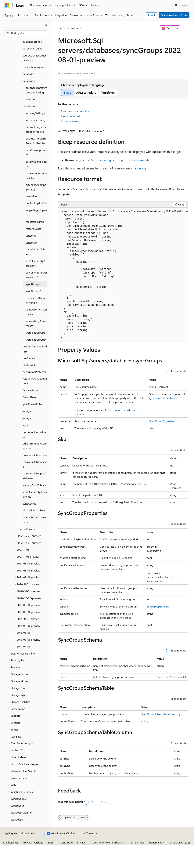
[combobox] (26, 33)
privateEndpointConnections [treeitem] (35, 446)
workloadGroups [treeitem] (35, 332)
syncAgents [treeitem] (29, 503)
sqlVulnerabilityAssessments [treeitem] (36, 263)
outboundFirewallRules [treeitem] (34, 434)
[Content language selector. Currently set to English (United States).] (20, 833)
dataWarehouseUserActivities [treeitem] (36, 175)
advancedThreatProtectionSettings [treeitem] (36, 90)
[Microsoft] (7, 5)
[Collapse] (46, 25)
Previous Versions (33, 842)
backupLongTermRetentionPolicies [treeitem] (36, 129)
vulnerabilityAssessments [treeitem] (36, 312)
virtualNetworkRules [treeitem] (34, 510)
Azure (74, 28)
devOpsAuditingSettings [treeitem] (35, 349)
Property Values (70, 121)
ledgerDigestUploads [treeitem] (36, 212)
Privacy (81, 842)
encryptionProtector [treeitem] (34, 372)
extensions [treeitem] (32, 196)
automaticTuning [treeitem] (32, 48)
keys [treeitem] (25, 425)
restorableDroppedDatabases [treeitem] (34, 476)
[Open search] (176, 5)
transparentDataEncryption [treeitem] (36, 300)
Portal (151, 15)
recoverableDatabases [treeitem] (35, 464)
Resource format (70, 116)
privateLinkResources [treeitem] (35, 455)
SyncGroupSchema (158, 606)
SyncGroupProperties (161, 421)
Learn (62, 28)
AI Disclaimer (10, 842)
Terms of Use (136, 842)
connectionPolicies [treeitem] (33, 67)
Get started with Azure (174, 15)
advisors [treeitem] (30, 99)
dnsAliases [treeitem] (29, 358)
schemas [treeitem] (31, 235)
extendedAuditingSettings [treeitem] (36, 187)
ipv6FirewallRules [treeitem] (32, 404)
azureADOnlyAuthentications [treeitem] (35, 58)
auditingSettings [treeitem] (32, 41)
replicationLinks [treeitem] (35, 221)
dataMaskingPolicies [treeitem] (36, 152)
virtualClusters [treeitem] (28, 529)
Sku (151, 428)
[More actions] (184, 28)
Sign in (185, 5)
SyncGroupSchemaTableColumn (159, 714)
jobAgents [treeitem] (28, 411)
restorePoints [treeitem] (33, 228)
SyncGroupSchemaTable (171, 677)
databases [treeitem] (28, 74)
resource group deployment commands (123, 160)
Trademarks (155, 842)
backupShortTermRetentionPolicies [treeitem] (36, 141)
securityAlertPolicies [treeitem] (36, 252)
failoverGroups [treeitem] (31, 390)
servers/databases (166, 398)
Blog (50, 842)
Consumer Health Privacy (107, 842)
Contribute (66, 842)
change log (138, 168)
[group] (123, 275)
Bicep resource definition (75, 111)
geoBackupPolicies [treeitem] (36, 203)
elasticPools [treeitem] (29, 365)
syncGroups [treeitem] (33, 284)
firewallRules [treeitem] (30, 397)
